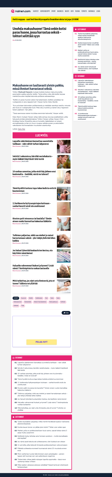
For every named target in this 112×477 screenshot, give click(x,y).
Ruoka (77, 11)
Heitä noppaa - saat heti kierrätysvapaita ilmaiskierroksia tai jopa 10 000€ (46, 19)
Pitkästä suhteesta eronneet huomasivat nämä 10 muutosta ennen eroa (42, 449)
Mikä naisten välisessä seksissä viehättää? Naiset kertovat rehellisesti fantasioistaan (43, 466)
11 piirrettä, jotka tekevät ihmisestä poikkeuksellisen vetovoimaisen (42, 445)
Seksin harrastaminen (40, 302)
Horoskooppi (45, 11)
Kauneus (60, 11)
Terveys (84, 11)
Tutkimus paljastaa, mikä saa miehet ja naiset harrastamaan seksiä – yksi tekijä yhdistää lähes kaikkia (34, 238)
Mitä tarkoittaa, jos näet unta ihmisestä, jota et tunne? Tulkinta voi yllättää (34, 282)
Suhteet (36, 11)
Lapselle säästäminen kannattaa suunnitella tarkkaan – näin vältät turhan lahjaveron (33, 142)
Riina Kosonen (17, 146)
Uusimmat (18, 358)
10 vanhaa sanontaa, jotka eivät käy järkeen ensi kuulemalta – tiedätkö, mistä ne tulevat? (34, 173)
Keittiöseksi (39, 298)
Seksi (52, 298)
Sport (53, 11)
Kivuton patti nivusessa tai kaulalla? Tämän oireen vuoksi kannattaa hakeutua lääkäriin (32, 220)
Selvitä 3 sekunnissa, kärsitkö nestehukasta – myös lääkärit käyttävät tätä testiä (33, 157)
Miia (14, 40)
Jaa (66, 313)
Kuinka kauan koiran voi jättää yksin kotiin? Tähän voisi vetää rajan (42, 427)
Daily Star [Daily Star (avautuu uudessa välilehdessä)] (21, 129)
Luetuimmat (19, 417)
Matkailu (91, 11)
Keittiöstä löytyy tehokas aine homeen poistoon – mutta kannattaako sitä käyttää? (43, 437)
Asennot (23, 298)
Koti (72, 11)
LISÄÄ (98, 11)
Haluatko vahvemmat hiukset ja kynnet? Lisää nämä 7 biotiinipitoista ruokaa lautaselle (33, 267)
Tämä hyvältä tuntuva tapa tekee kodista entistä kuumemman (34, 189)
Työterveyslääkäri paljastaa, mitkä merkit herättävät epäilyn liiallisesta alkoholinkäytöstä (43, 423)
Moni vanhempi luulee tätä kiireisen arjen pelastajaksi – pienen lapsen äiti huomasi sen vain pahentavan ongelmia (41, 455)
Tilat (22, 305)
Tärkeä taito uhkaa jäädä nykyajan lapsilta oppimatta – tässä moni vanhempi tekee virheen (42, 460)
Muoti (67, 11)
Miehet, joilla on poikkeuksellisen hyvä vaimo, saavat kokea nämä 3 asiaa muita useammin (42, 431)
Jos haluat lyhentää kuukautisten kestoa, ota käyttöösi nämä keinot (33, 252)
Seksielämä (27, 302)
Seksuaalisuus (53, 302)
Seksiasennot (17, 302)
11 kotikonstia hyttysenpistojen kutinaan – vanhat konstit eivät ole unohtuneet (32, 204)
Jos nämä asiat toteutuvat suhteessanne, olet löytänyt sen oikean (41, 442)
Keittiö (31, 298)
